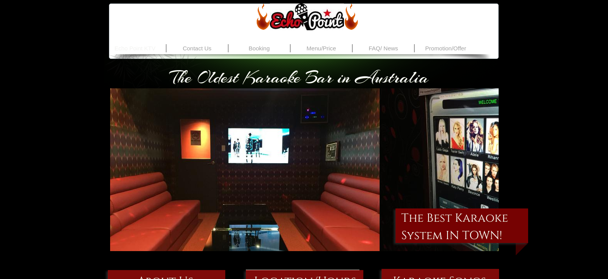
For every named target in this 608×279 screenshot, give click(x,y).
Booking (259, 48)
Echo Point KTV (134, 48)
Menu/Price (321, 48)
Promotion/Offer (445, 48)
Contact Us (197, 48)
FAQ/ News (383, 48)
